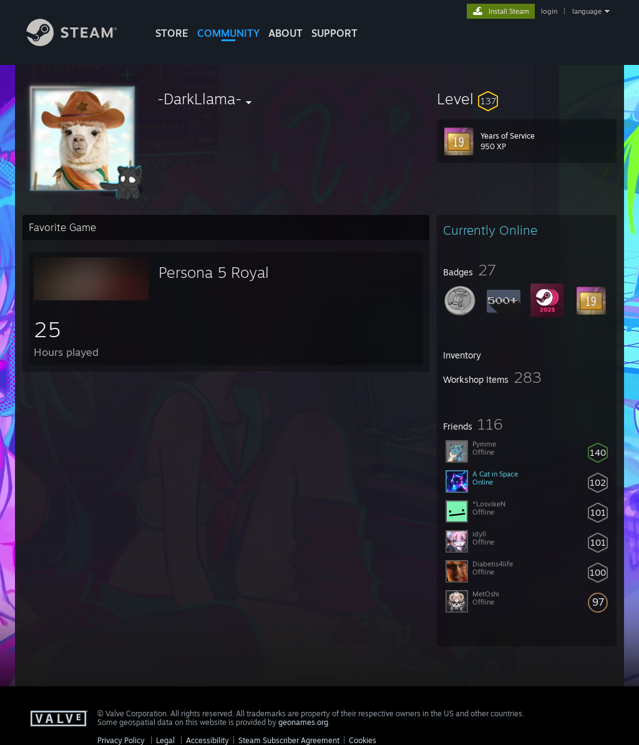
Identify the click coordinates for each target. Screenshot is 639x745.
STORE (171, 33)
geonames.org (303, 722)
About (285, 33)
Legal (165, 740)
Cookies (362, 740)
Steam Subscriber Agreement (288, 740)
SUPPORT (334, 33)
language (587, 11)
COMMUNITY (228, 33)
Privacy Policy (121, 740)
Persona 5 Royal (214, 272)
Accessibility (207, 740)
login (549, 11)
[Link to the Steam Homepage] (81, 42)
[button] (527, 98)
